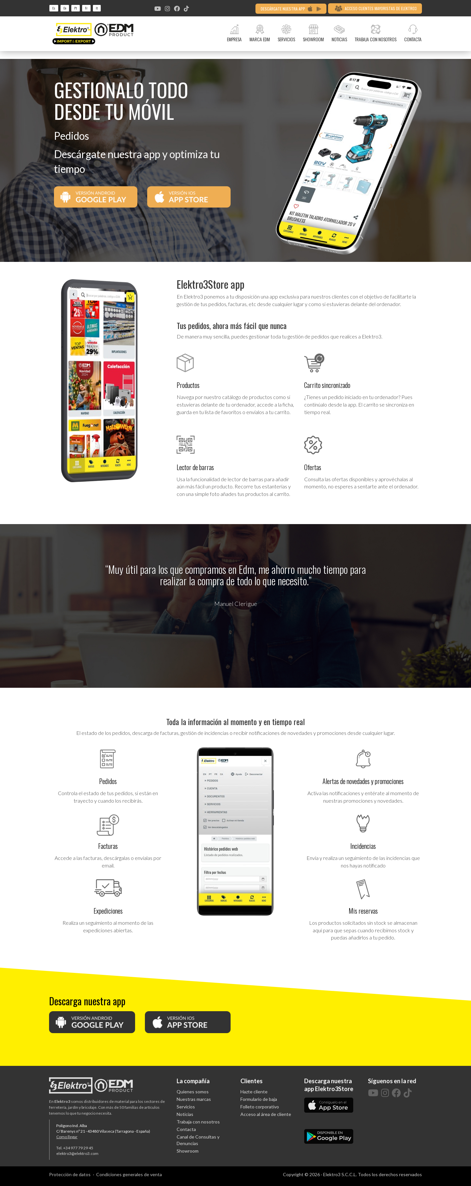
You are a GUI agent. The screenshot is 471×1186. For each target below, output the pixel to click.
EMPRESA (234, 33)
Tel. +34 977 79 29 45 (74, 1147)
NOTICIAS (339, 33)
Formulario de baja (258, 1099)
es (53, 8)
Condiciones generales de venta (129, 1174)
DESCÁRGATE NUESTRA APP (291, 8)
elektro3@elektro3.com (77, 1153)
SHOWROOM (313, 33)
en (64, 8)
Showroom (188, 1151)
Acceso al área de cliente (265, 1114)
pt (75, 8)
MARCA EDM (260, 33)
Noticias (185, 1114)
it (97, 8)
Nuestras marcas (194, 1099)
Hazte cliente (254, 1091)
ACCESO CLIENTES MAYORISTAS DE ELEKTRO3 (376, 8)
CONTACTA (413, 33)
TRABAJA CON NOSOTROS (375, 33)
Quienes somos (193, 1091)
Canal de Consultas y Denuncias (198, 1140)
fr (86, 8)
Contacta (186, 1129)
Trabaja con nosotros (198, 1121)
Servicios (186, 1106)
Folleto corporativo (259, 1106)
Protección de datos (70, 1174)
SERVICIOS (286, 33)
